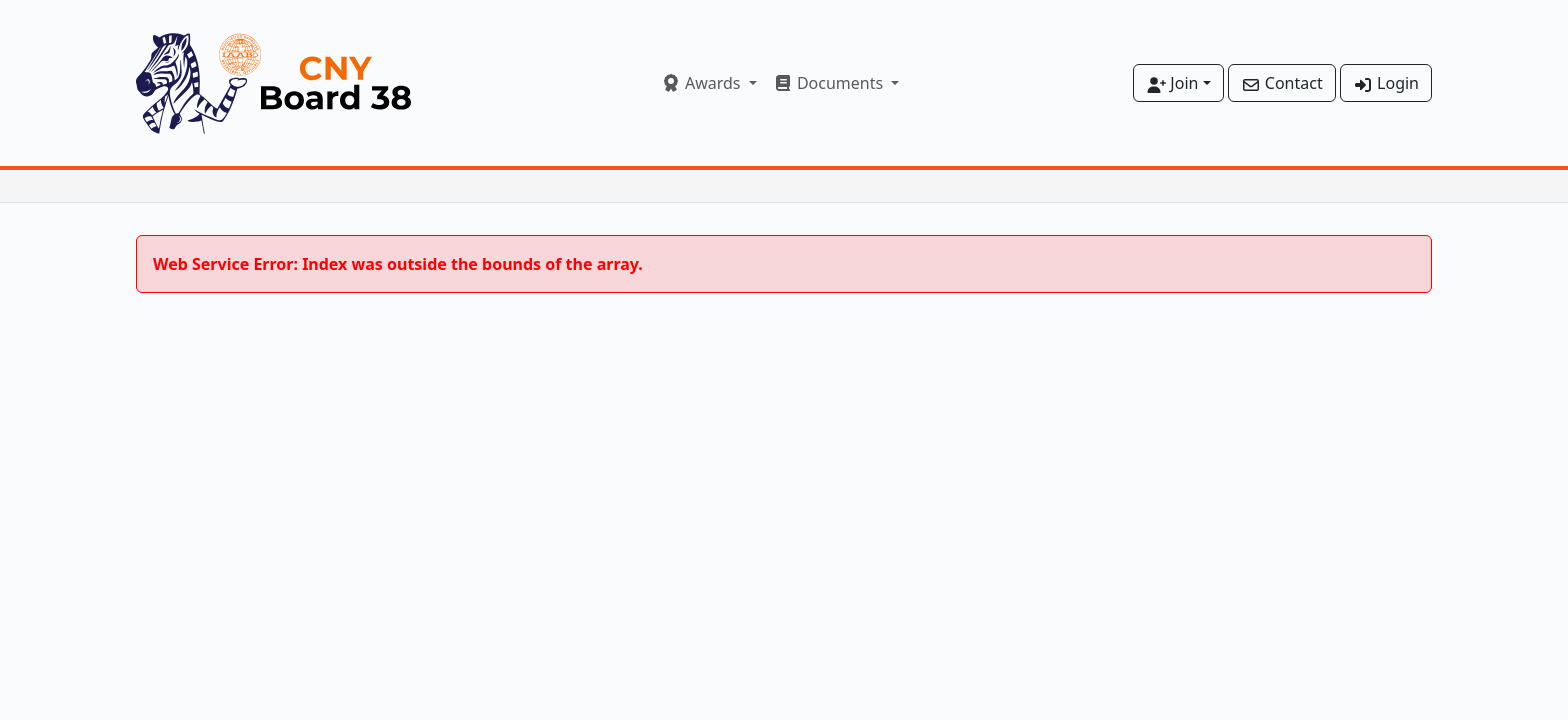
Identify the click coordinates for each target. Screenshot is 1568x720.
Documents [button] (830, 83)
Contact (1282, 83)
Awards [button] (703, 83)
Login (1386, 83)
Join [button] (1172, 83)
